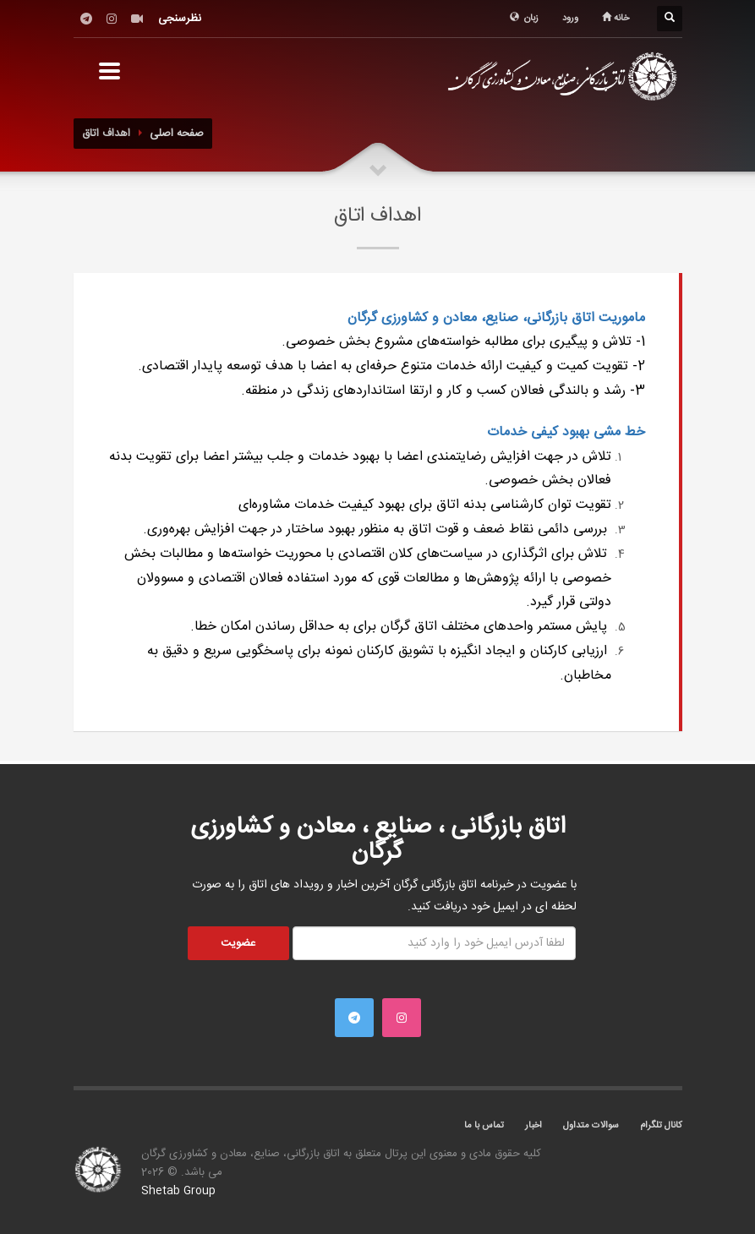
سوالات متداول (591, 1125)
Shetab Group (178, 1191)
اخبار (533, 1125)
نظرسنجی (179, 18)
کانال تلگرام (661, 1125)
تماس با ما (484, 1125)
